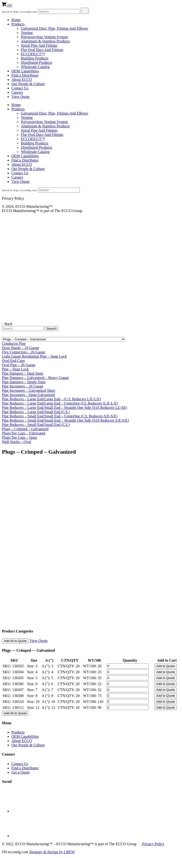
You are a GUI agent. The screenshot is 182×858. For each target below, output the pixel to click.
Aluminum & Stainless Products (45, 41)
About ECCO (21, 80)
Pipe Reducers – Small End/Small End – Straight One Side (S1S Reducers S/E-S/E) (65, 420)
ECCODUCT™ (33, 54)
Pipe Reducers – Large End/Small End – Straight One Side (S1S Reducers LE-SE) (64, 408)
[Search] (59, 11)
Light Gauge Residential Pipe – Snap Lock (34, 356)
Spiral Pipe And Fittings (39, 45)
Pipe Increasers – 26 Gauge (22, 386)
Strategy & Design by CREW (52, 852)
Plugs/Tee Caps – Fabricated (23, 433)
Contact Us (19, 88)
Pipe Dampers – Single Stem (24, 382)
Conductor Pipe (14, 343)
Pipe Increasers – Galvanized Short (28, 390)
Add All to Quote (15, 641)
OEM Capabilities (25, 71)
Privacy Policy (152, 844)
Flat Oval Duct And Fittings (42, 50)
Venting (27, 33)
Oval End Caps (13, 361)
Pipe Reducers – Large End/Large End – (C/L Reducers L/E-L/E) (51, 399)
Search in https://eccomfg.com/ (19, 11)
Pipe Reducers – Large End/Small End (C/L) (36, 412)
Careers (17, 92)
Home (16, 20)
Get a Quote (20, 772)
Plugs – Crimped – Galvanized (25, 429)
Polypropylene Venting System (44, 37)
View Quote (20, 97)
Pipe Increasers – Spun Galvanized (28, 395)
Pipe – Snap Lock (15, 369)
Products (18, 24)
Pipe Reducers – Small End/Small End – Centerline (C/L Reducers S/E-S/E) (59, 416)
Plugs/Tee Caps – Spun (19, 437)
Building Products (34, 58)
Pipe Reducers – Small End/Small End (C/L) (36, 425)
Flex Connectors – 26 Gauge (23, 352)
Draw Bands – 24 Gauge (20, 348)
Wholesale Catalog (35, 67)
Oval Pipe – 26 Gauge (18, 365)
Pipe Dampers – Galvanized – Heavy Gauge (35, 378)
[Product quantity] (128, 666)
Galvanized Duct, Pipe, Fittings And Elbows (54, 28)
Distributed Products (36, 62)
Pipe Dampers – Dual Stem (22, 373)
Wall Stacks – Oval (16, 442)
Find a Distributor (25, 75)
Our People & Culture (28, 84)
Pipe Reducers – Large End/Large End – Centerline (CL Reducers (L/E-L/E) (60, 403)
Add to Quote (165, 666)
